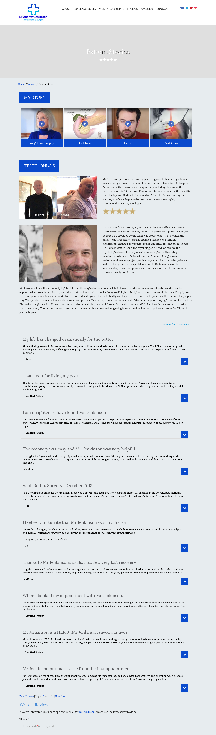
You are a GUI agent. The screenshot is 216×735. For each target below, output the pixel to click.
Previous (30, 696)
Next (57, 696)
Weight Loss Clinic (111, 9)
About (66, 9)
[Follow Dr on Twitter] (187, 8)
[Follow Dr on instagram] (195, 8)
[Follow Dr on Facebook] (182, 8)
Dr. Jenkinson (87, 712)
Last (63, 696)
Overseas (147, 9)
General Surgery (85, 9)
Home (56, 8)
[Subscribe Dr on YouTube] (191, 8)
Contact (162, 9)
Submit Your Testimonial (176, 324)
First (22, 696)
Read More (184, 361)
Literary (132, 9)
